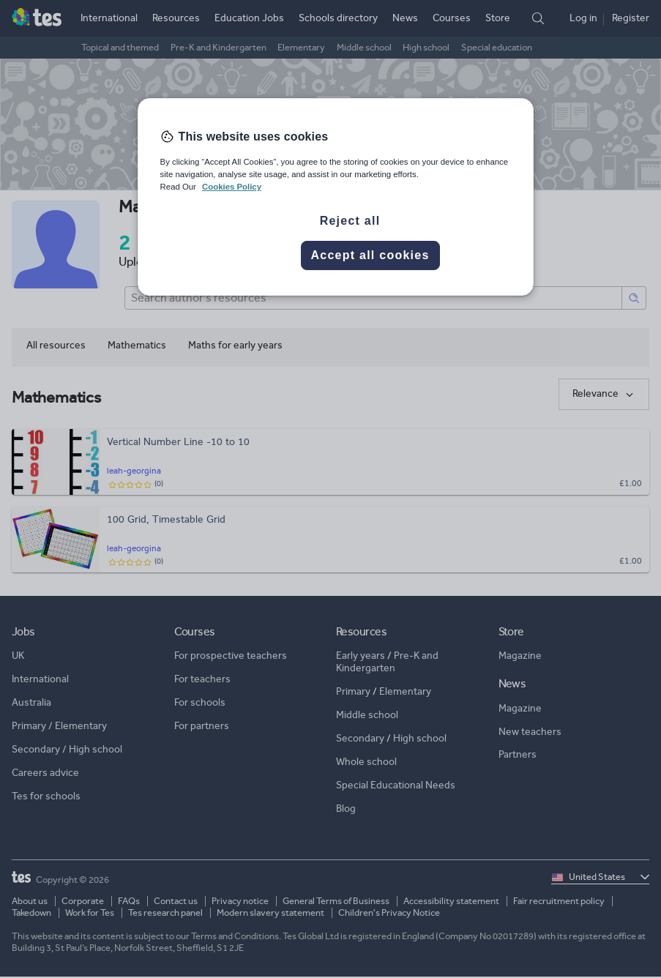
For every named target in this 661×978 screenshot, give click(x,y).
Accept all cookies (369, 255)
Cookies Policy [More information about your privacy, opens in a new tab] (231, 186)
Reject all (350, 220)
